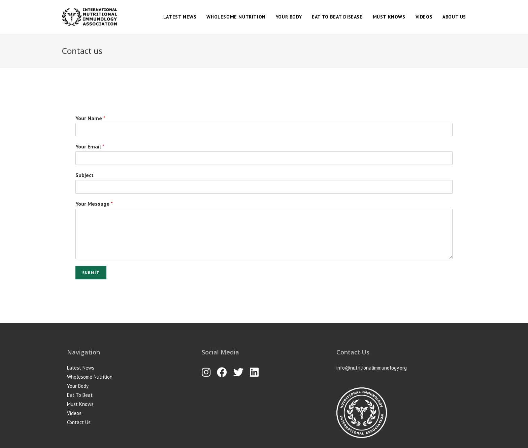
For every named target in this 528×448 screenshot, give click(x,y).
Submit (91, 272)
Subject (84, 175)
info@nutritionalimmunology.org (371, 368)
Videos (74, 413)
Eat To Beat (80, 395)
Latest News (80, 368)
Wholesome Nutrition (89, 377)
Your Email (89, 146)
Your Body (78, 386)
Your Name (90, 118)
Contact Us (79, 422)
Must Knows (80, 404)
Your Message (94, 203)
